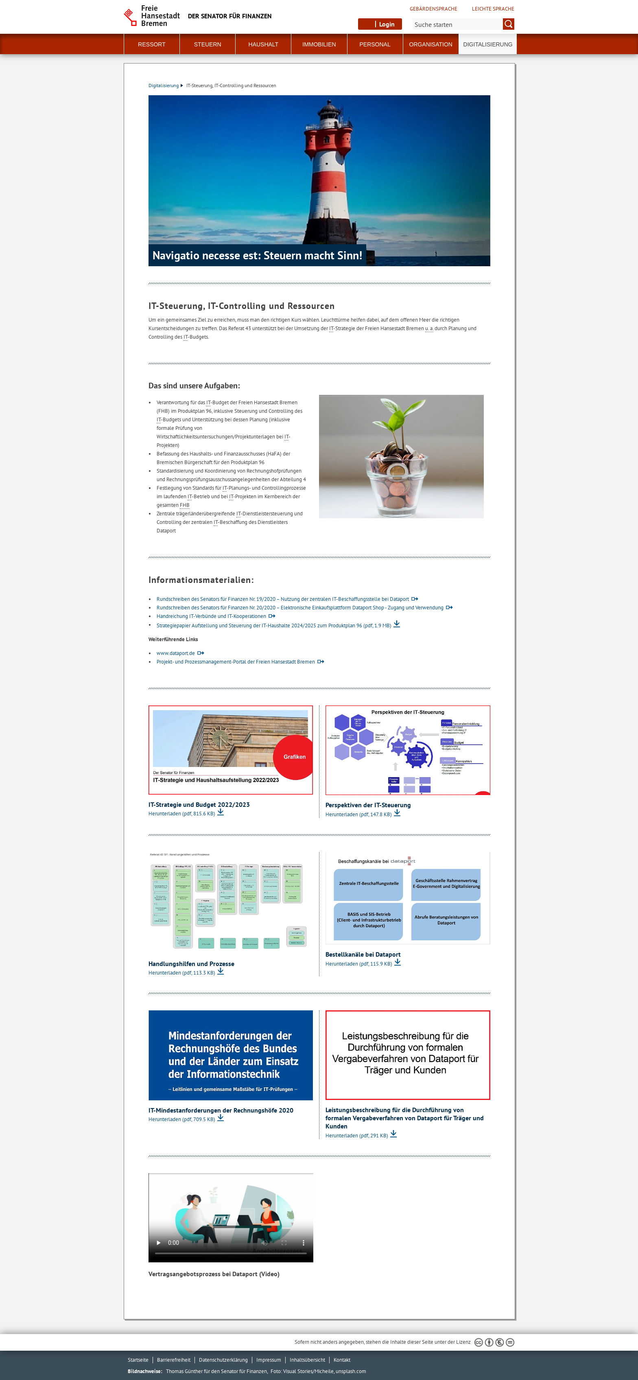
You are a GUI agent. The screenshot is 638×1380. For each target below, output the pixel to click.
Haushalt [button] (264, 44)
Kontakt (342, 1359)
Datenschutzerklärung (223, 1359)
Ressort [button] (151, 44)
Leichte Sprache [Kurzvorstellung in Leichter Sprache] (493, 9)
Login (387, 24)
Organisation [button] (430, 44)
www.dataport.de (176, 653)
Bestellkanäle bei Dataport (363, 954)
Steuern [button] (207, 44)
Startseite (138, 1359)
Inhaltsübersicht (307, 1359)
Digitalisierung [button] (488, 44)
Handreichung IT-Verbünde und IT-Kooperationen (211, 616)
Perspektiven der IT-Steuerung (368, 805)
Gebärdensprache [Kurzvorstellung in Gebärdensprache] (433, 9)
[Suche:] (463, 24)
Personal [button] (375, 44)
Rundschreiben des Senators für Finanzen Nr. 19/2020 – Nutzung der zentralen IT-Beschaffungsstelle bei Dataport (283, 599)
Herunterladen (182, 813)
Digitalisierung (166, 85)
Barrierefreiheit (173, 1359)
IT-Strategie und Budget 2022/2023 (199, 804)
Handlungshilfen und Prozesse (191, 963)
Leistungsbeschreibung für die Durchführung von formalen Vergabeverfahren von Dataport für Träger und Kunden (405, 1118)
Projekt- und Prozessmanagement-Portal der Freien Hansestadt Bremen (236, 661)
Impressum (268, 1359)
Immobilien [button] (319, 44)
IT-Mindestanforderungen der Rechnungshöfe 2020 (221, 1110)
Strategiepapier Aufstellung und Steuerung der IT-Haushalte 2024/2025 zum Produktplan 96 (274, 625)
